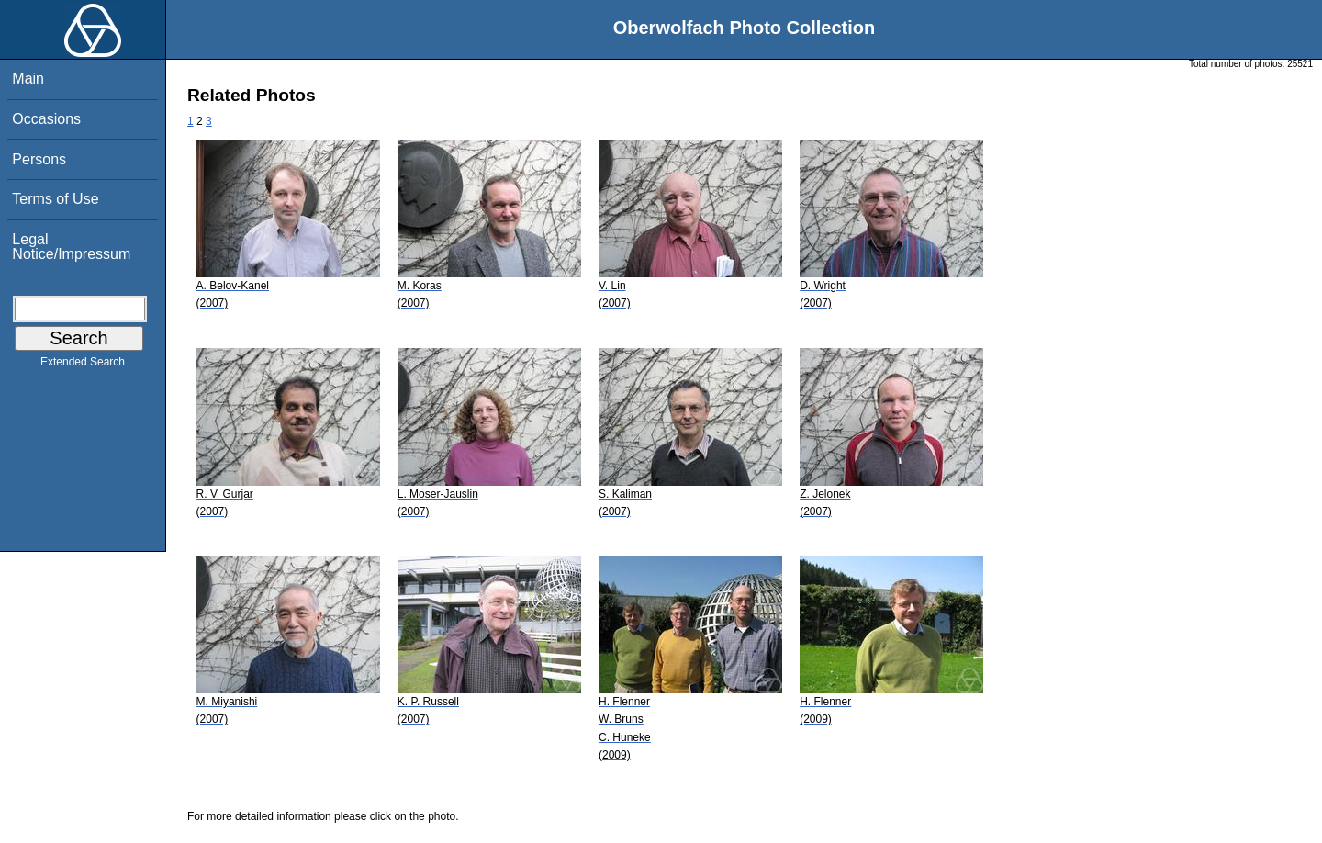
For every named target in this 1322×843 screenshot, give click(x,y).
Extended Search (82, 365)
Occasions (46, 119)
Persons (39, 159)
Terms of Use (55, 199)
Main (28, 78)
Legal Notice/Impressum (71, 246)
